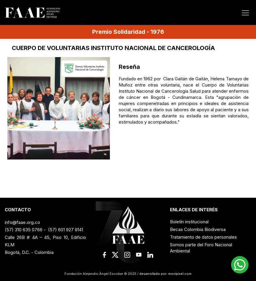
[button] (240, 265)
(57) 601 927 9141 (65, 229)
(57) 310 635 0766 (23, 229)
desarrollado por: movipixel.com (164, 274)
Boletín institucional (189, 222)
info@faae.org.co (22, 222)
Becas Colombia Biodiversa (198, 229)
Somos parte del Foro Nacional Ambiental (201, 248)
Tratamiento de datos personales (203, 237)
